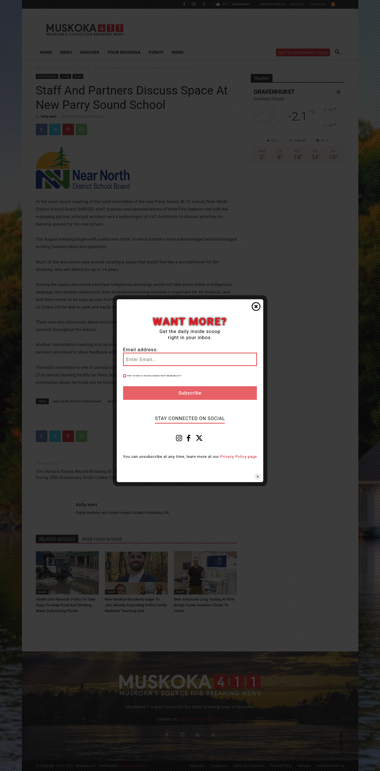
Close (256, 306)
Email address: (140, 349)
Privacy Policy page (238, 456)
